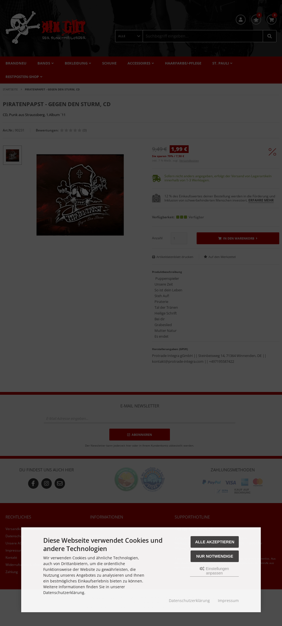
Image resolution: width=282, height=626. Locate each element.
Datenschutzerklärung (189, 600)
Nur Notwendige (214, 556)
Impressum (228, 600)
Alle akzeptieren (214, 542)
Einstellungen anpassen (214, 570)
